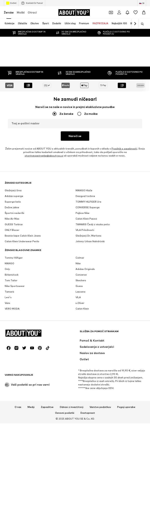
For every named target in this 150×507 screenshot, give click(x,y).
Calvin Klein (82, 308)
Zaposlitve (47, 407)
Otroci (32, 12)
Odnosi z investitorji (71, 407)
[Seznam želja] (135, 12)
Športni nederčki (14, 213)
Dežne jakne (12, 207)
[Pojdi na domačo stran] (74, 12)
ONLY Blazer (12, 230)
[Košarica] (143, 12)
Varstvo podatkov (100, 407)
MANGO (9, 263)
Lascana (80, 291)
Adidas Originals (85, 269)
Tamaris (9, 291)
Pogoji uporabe (126, 407)
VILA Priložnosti (85, 230)
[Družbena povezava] (8, 348)
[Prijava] (119, 12)
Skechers (81, 280)
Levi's (8, 297)
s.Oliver (80, 303)
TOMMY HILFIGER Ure (88, 201)
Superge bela (13, 201)
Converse (81, 274)
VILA (78, 297)
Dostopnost (87, 413)
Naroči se (75, 136)
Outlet (11, 3)
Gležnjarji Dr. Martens (88, 235)
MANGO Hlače (84, 190)
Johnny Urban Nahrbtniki (90, 241)
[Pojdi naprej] (135, 24)
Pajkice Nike (82, 213)
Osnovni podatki (64, 413)
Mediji (31, 407)
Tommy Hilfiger (14, 257)
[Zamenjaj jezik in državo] (142, 3)
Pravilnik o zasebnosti (124, 148)
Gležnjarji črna (13, 190)
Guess (79, 286)
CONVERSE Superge (88, 207)
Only (7, 269)
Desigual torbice (85, 196)
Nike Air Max (12, 218)
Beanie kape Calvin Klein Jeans (23, 235)
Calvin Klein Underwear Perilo (22, 241)
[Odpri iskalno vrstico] (141, 24)
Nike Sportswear (15, 286)
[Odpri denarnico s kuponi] (111, 12)
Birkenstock (11, 274)
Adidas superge (14, 196)
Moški (21, 12)
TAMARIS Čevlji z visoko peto (93, 224)
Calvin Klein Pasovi (86, 218)
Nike (78, 263)
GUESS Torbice (14, 224)
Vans (7, 303)
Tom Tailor (11, 280)
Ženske (9, 12)
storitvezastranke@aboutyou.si (44, 155)
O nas (18, 407)
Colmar (80, 257)
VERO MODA (12, 308)
